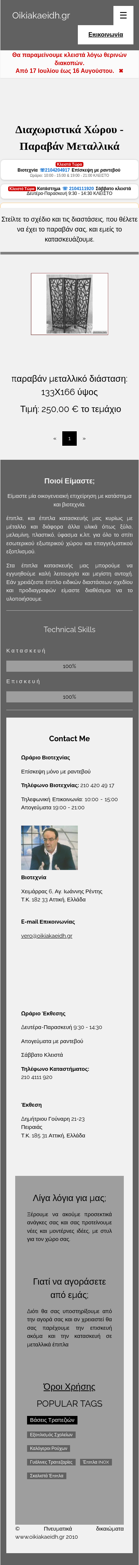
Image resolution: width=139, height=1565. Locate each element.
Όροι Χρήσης (70, 1386)
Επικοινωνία (105, 34)
